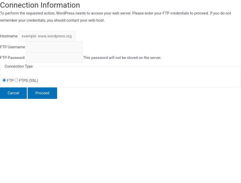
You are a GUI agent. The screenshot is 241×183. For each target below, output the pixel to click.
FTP (8, 80)
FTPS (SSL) (26, 80)
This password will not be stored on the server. (80, 57)
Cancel (13, 93)
